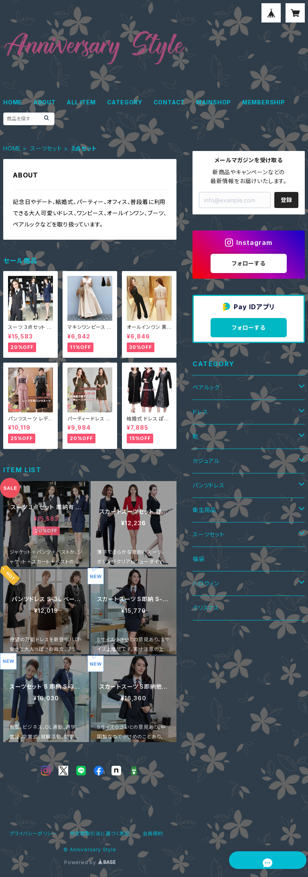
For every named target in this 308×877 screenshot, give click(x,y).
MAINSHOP (213, 102)
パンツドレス (208, 485)
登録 (286, 199)
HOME (12, 102)
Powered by (90, 862)
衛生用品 (204, 509)
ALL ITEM (81, 102)
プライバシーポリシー (33, 833)
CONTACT (169, 102)
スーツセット (46, 148)
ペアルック (206, 387)
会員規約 (153, 833)
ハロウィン (205, 583)
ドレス (200, 411)
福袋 (198, 558)
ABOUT (44, 102)
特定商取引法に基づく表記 (100, 833)
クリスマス (205, 607)
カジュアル (206, 460)
